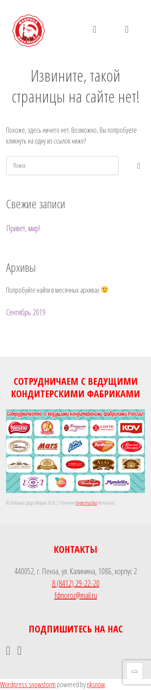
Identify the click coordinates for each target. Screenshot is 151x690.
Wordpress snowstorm (28, 684)
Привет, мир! (23, 228)
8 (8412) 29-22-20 (75, 583)
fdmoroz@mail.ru (75, 595)
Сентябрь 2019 (26, 312)
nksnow (96, 684)
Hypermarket (86, 502)
